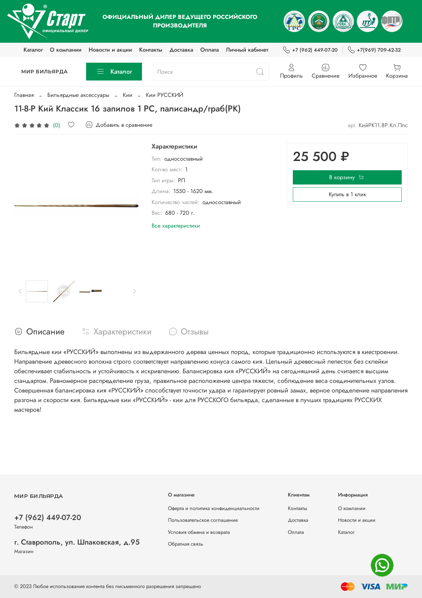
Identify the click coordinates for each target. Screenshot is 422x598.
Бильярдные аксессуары (78, 95)
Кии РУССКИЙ (164, 95)
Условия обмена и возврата (199, 532)
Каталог (33, 50)
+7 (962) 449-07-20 (310, 50)
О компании (65, 50)
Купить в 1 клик (347, 194)
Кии (127, 95)
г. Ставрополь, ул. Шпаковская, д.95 (76, 542)
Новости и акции (110, 50)
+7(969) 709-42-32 (374, 50)
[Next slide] (134, 291)
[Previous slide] (20, 291)
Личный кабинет (247, 50)
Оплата (209, 50)
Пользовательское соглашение (203, 520)
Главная (24, 95)
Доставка (181, 50)
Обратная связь (185, 543)
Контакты (150, 50)
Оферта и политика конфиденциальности (213, 508)
